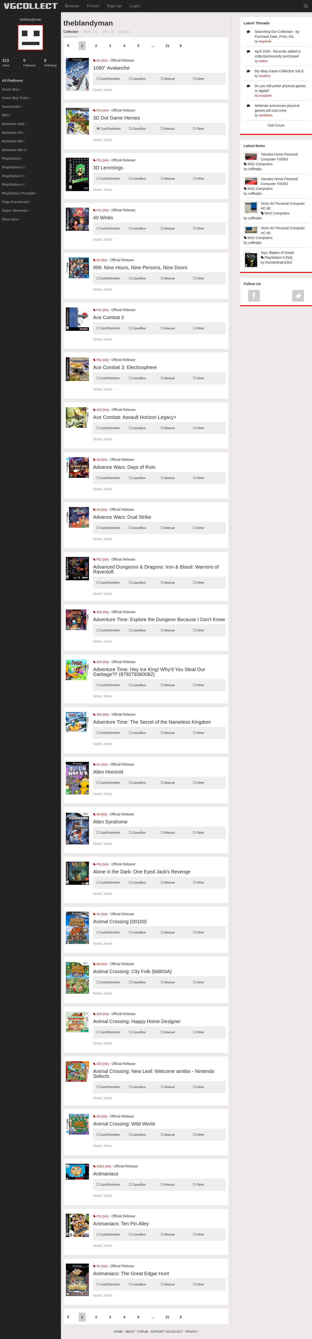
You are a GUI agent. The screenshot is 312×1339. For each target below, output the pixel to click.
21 (167, 46)
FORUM (142, 1331)
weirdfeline (266, 115)
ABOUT (130, 1331)
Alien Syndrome (110, 821)
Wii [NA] (100, 814)
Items (9, 62)
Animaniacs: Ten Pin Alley (121, 1223)
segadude (265, 41)
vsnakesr (264, 76)
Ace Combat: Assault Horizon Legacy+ (134, 417)
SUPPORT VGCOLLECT (166, 1331)
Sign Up (114, 6)
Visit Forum (276, 125)
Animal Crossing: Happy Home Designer (137, 1021)
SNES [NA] (102, 1166)
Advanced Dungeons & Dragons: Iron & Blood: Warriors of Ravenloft (156, 569)
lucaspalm (265, 95)
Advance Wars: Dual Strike (122, 517)
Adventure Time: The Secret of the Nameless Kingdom (152, 722)
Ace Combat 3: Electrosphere (125, 367)
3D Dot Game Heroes (116, 117)
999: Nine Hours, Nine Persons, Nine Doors (140, 267)
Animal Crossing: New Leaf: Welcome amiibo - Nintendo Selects (153, 1074)
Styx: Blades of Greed (277, 253)
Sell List (108, 32)
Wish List (90, 32)
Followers (30, 62)
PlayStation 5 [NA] (276, 257)
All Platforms (12, 81)
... (152, 46)
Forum (93, 6)
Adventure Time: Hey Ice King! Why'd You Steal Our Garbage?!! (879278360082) (149, 672)
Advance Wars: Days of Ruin (124, 467)
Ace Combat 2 (108, 317)
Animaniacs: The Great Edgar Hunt (131, 1273)
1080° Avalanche (111, 68)
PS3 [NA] (100, 110)
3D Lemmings (108, 167)
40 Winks (103, 217)
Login (134, 6)
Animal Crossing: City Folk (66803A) (132, 971)
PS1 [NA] (100, 160)
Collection (70, 32)
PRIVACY (191, 1331)
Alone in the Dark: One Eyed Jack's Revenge (142, 871)
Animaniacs (105, 1173)
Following (51, 62)
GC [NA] (100, 60)
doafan (263, 61)
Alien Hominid (108, 772)
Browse (72, 6)
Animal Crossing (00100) (120, 921)
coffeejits (255, 169)
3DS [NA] (100, 410)
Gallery (124, 32)
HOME (118, 1331)
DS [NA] (100, 260)
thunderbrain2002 (278, 262)
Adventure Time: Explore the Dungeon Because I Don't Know (159, 619)
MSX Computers (258, 164)
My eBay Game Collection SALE (279, 71)
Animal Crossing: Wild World (124, 1124)
